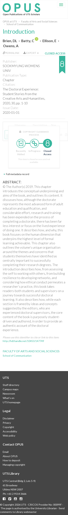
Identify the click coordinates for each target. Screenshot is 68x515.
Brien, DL (10, 41)
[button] (55, 66)
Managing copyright (14, 464)
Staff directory (11, 384)
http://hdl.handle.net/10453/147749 (23, 340)
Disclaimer (8, 418)
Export (31, 52)
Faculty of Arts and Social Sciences (39, 21)
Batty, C (27, 41)
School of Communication (20, 24)
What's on (8, 397)
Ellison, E (49, 41)
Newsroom (9, 393)
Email (6, 451)
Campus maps (10, 389)
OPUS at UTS (10, 21)
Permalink (11, 52)
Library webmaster (26, 511)
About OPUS (10, 456)
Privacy (7, 422)
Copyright (8, 427)
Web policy (9, 435)
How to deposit (11, 460)
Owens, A (10, 46)
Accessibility (10, 431)
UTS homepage (11, 402)
